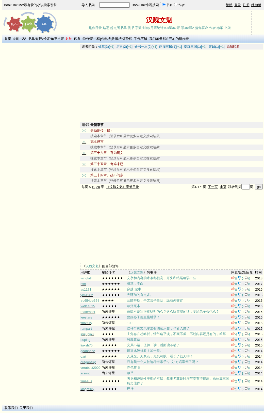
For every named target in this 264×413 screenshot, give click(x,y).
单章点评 (57, 39)
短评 (39, 39)
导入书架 (88, 5)
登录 (237, 5)
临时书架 (19, 39)
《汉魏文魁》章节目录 (122, 187)
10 (93, 187)
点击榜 (106, 39)
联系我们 (11, 408)
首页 (8, 39)
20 (98, 187)
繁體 (229, 5)
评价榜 (127, 39)
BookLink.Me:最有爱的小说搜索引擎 (30, 5)
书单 (31, 39)
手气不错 (140, 39)
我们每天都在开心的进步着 (169, 39)
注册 (246, 5)
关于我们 (26, 408)
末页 (223, 187)
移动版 (256, 5)
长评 (46, 39)
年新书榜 (93, 39)
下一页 (213, 187)
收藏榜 (117, 39)
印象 (77, 39)
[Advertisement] (41, 120)
